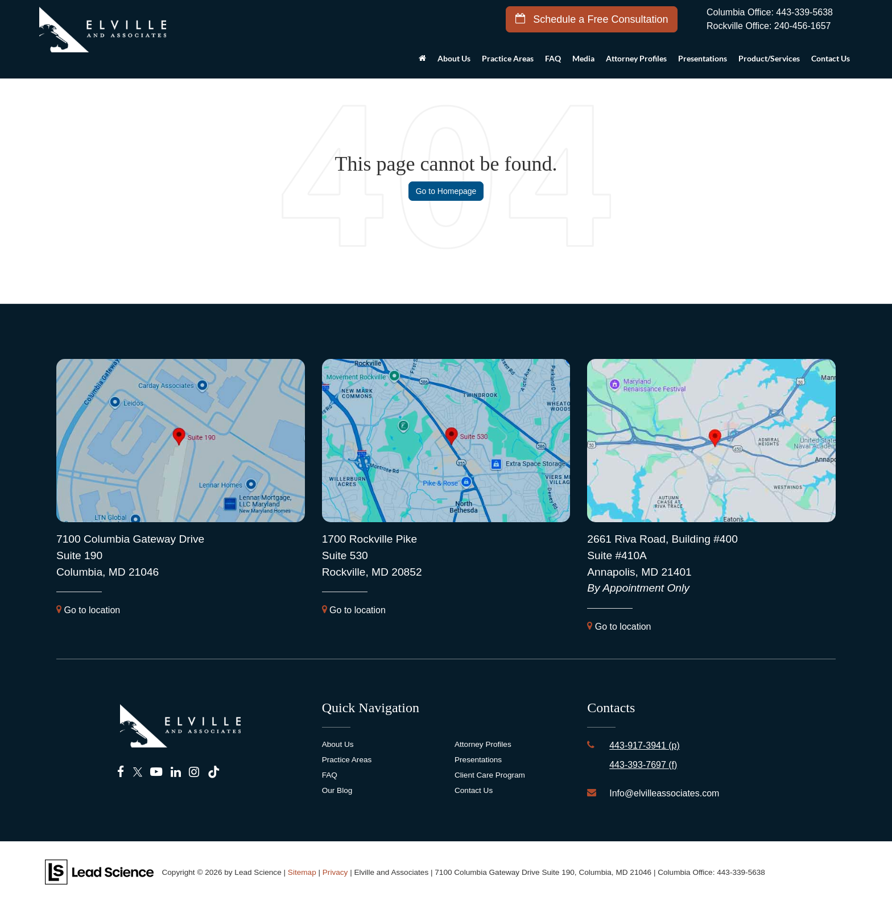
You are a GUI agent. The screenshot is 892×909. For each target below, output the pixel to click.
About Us (338, 744)
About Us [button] (453, 58)
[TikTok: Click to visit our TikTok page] (214, 772)
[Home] (422, 61)
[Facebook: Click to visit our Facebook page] (121, 772)
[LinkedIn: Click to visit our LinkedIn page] (176, 772)
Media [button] (583, 58)
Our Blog (337, 790)
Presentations (702, 58)
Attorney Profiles (636, 58)
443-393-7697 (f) (643, 765)
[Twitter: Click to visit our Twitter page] (137, 772)
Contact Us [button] (830, 58)
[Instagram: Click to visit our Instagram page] (194, 772)
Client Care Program (490, 775)
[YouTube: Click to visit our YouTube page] (156, 772)
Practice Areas (347, 759)
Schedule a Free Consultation (591, 19)
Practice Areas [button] (508, 58)
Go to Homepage (446, 191)
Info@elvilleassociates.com (664, 793)
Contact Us (474, 790)
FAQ (553, 58)
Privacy (335, 872)
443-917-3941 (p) (644, 745)
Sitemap (302, 872)
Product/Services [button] (769, 58)
